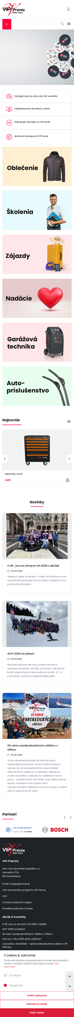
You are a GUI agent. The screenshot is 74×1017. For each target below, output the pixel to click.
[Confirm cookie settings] (37, 996)
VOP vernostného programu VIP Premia (24, 890)
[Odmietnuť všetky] (37, 1004)
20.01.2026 (14, 659)
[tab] (69, 977)
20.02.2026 (15, 571)
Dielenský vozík (13, 474)
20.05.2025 (14, 755)
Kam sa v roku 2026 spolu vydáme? (22, 938)
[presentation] (4, 459)
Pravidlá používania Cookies (17, 908)
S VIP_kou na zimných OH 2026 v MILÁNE (33, 566)
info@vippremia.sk (19, 883)
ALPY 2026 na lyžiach (20, 653)
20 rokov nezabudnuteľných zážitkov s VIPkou (27, 934)
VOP (4, 896)
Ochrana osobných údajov (17, 902)
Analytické (13, 985)
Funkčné (12, 975)
